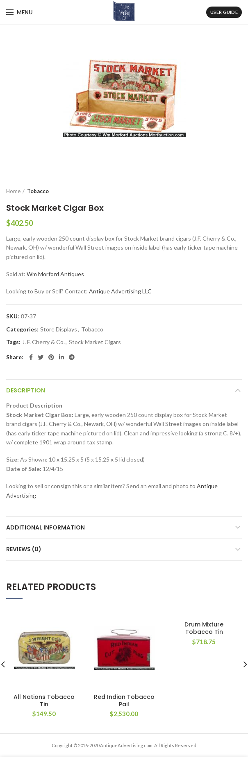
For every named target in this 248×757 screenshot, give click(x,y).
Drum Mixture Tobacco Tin (203, 628)
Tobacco (38, 191)
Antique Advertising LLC (120, 291)
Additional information (45, 527)
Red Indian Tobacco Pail (124, 700)
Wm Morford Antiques (55, 273)
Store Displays (58, 329)
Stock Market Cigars (95, 342)
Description (25, 390)
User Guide (224, 12)
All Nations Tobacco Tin (44, 700)
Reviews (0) (23, 549)
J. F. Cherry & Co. (43, 342)
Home (13, 191)
